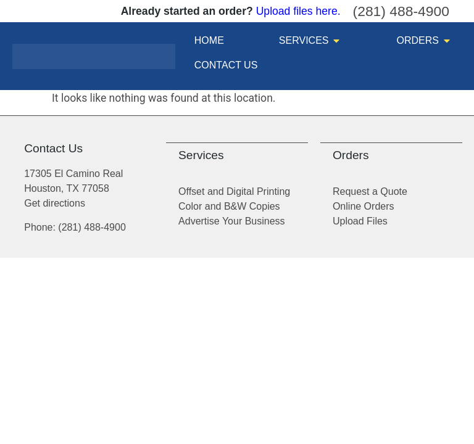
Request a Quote (370, 191)
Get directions (54, 203)
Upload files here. (298, 11)
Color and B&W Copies (229, 206)
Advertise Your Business (231, 221)
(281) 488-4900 (401, 11)
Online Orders (363, 206)
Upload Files (360, 221)
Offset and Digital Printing (234, 191)
